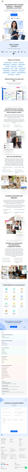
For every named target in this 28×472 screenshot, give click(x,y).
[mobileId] (16, 413)
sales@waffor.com (4, 468)
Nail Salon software (3, 457)
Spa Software (12, 457)
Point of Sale (15, 62)
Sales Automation (3, 443)
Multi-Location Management (21, 72)
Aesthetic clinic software (13, 458)
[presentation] (14, 428)
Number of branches (6, 415)
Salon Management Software (5, 454)
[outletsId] (7, 417)
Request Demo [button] (14, 14)
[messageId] (14, 424)
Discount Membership (6, 68)
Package (16, 68)
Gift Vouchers (7, 66)
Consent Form (13, 72)
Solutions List (12, 451)
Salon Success (3, 440)
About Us (20, 440)
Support (20, 445)
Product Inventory (14, 64)
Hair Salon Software (12, 454)
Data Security (18, 74)
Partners (20, 443)
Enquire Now (14, 431)
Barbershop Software (22, 454)
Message (3, 422)
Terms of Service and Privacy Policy (17, 465)
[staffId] (20, 417)
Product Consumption (21, 64)
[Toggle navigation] (26, 1)
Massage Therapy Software (22, 457)
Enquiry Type (4, 418)
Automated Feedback (22, 68)
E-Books (2, 451)
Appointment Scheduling (8, 62)
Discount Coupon (14, 66)
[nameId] (7, 410)
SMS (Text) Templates (13, 450)
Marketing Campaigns (7, 64)
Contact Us (20, 444)
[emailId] (20, 410)
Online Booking (21, 62)
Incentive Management (6, 72)
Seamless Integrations (7, 70)
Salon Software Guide (4, 450)
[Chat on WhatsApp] (26, 468)
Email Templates (21, 450)
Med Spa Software (3, 458)
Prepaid (12, 68)
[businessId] (7, 413)
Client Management (14, 70)
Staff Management (21, 70)
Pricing (11, 440)
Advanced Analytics (11, 74)
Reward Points (20, 66)
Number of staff (18, 415)
